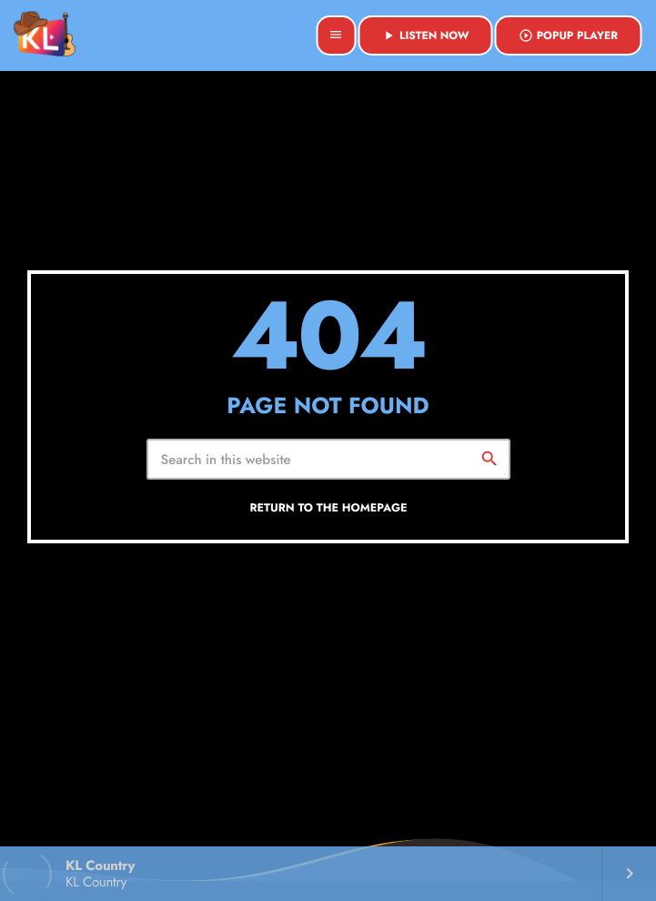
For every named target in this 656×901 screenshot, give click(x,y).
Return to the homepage (328, 508)
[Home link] (44, 35)
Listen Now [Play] (425, 35)
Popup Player (568, 35)
